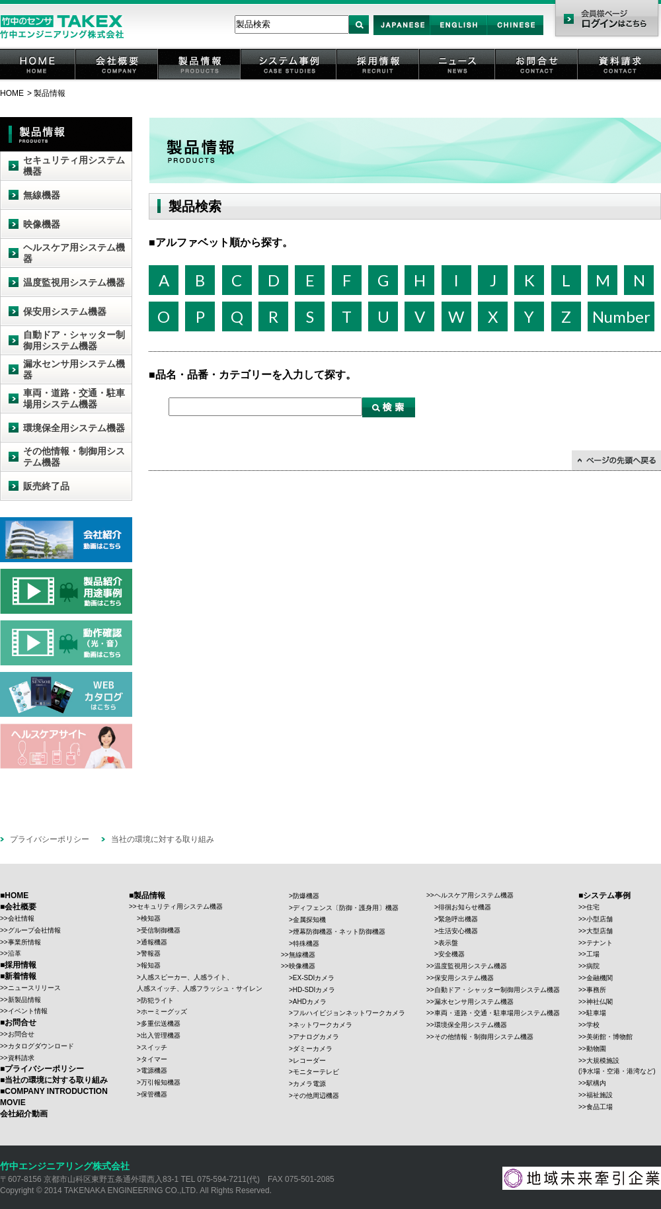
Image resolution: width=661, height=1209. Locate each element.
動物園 (596, 1048)
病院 (593, 966)
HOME (12, 93)
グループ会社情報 (34, 930)
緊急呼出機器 (458, 919)
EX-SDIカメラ (313, 977)
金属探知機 (309, 919)
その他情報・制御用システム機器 (74, 457)
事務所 (596, 989)
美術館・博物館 (609, 1036)
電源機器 (154, 1070)
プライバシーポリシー (49, 839)
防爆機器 (306, 895)
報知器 (151, 965)
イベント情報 (28, 1011)
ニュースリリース (34, 987)
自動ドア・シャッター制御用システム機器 (74, 340)
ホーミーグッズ (164, 1011)
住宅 (593, 907)
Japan (402, 34)
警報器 (151, 953)
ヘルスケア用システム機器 (74, 253)
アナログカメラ (316, 1036)
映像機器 (41, 224)
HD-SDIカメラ (314, 989)
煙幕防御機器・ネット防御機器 (339, 931)
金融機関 (599, 977)
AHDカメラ (310, 1001)
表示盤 (448, 942)
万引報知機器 (160, 1082)
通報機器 (154, 942)
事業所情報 (24, 942)
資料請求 (21, 1058)
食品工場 (599, 1106)
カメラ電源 (309, 1083)
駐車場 (596, 1013)
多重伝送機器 (160, 1023)
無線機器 (41, 195)
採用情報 (20, 965)
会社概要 (20, 906)
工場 (593, 954)
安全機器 (451, 954)
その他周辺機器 (316, 1095)
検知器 (151, 918)
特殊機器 (306, 943)
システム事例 (607, 895)
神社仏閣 (599, 1001)
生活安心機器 (458, 931)
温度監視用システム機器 (74, 282)
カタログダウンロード (41, 1046)
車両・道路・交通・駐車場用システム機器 (74, 398)
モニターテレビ (316, 1071)
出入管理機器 (160, 1035)
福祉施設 (599, 1095)
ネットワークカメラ (322, 1024)
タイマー (154, 1059)
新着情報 (20, 976)
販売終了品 (46, 486)
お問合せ (20, 1022)
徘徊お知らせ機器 (464, 907)
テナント (599, 942)
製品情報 (149, 895)
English (458, 34)
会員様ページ (606, 20)
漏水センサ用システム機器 (74, 369)
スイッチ (154, 1047)
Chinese (515, 34)
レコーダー (309, 1060)
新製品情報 (24, 999)
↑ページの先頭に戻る (616, 460)
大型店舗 (599, 931)
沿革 (14, 953)
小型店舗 (599, 919)
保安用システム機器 (64, 311)
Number (621, 316)
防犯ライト (157, 1000)
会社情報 (21, 918)
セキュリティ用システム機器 (74, 166)
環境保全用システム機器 (74, 428)
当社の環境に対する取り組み (162, 839)
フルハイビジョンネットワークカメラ (349, 1013)
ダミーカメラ (312, 1048)
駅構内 (596, 1083)
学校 (593, 1024)
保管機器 (154, 1094)
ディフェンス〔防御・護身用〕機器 (346, 907)
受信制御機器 (160, 930)
